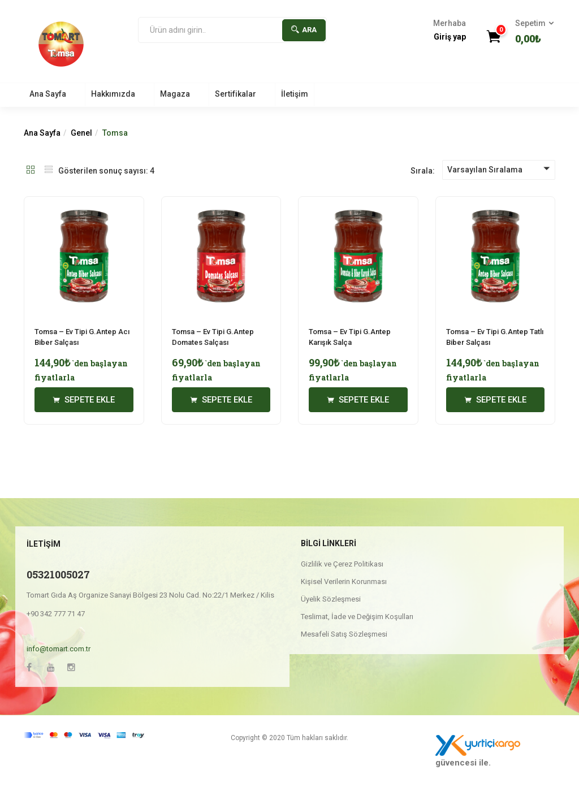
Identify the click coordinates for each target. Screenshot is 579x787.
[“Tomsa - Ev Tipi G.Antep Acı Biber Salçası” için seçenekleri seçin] (83, 399)
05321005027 (58, 574)
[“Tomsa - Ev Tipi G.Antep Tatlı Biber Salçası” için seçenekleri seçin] (495, 399)
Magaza (175, 93)
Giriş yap (450, 36)
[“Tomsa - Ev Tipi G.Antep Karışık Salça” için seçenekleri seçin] (358, 399)
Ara (304, 29)
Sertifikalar (235, 93)
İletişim (294, 93)
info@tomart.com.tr (58, 649)
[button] (531, 32)
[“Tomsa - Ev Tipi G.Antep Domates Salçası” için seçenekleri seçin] (221, 399)
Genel (81, 132)
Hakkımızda (113, 93)
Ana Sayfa (47, 93)
